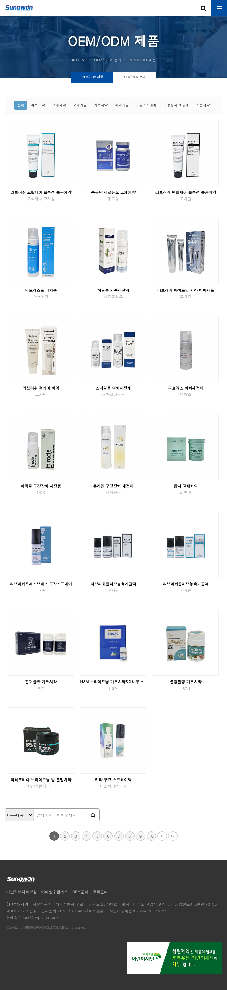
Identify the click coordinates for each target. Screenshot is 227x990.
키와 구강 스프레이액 (113, 783)
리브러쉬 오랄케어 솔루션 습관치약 (41, 195)
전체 (20, 105)
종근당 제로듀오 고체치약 (113, 195)
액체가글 (122, 105)
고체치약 (59, 105)
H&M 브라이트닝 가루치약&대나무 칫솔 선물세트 (113, 685)
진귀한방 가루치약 (41, 685)
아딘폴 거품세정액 (113, 293)
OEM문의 (80, 891)
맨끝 (173, 836)
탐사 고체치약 (186, 489)
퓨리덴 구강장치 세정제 (113, 489)
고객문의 (100, 891)
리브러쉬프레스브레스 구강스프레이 (41, 587)
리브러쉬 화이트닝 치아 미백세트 (186, 293)
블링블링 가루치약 (186, 685)
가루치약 (101, 105)
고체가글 (80, 105)
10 (151, 836)
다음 (162, 836)
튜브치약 (38, 105)
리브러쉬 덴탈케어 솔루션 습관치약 (186, 195)
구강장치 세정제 (176, 105)
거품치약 (203, 105)
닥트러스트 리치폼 (41, 293)
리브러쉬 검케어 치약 (41, 391)
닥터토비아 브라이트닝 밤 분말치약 (41, 783)
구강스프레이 (146, 105)
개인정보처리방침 (21, 891)
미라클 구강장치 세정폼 (41, 489)
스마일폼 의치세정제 (113, 391)
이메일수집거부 (54, 891)
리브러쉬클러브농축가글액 (113, 587)
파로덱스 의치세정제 (186, 391)
